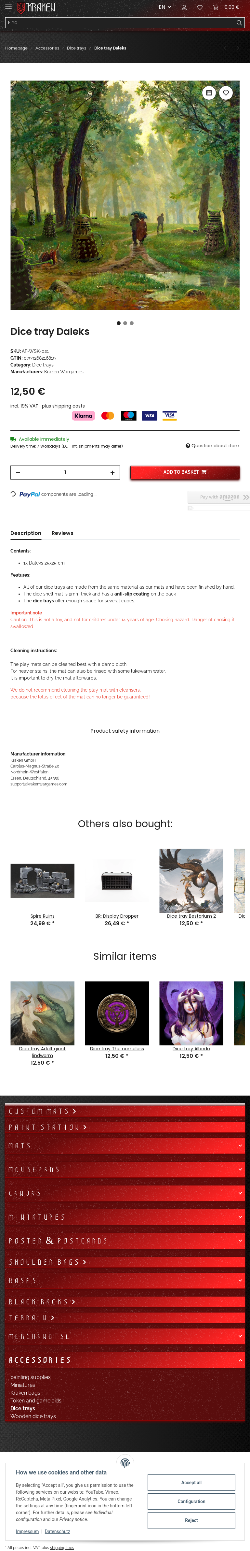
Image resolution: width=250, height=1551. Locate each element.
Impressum (27, 1531)
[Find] (119, 22)
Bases (22, 1280)
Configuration (191, 1501)
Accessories (39, 1360)
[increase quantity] (112, 472)
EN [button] (162, 7)
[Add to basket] (15, 76)
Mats (19, 1146)
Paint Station (45, 1127)
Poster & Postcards (58, 1241)
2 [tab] (125, 323)
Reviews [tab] (62, 533)
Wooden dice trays (33, 1416)
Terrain (29, 1318)
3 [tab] (132, 323)
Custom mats (40, 1111)
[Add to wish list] (226, 93)
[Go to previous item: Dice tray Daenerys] (224, 48)
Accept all (191, 1482)
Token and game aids (35, 1401)
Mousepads (34, 1169)
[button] (184, 7)
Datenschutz (57, 1531)
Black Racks (39, 1302)
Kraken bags (25, 1393)
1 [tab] (119, 323)
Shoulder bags (45, 1262)
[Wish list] (200, 7)
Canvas (25, 1193)
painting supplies (30, 1377)
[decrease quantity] (18, 472)
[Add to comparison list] (209, 93)
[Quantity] (65, 472)
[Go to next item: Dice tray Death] (238, 48)
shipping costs (68, 406)
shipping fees (62, 1547)
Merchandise (39, 1336)
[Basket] (226, 7)
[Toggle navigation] (8, 4)
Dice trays (43, 364)
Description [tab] (25, 533)
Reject (191, 1520)
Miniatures (37, 1217)
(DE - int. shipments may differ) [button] (92, 446)
